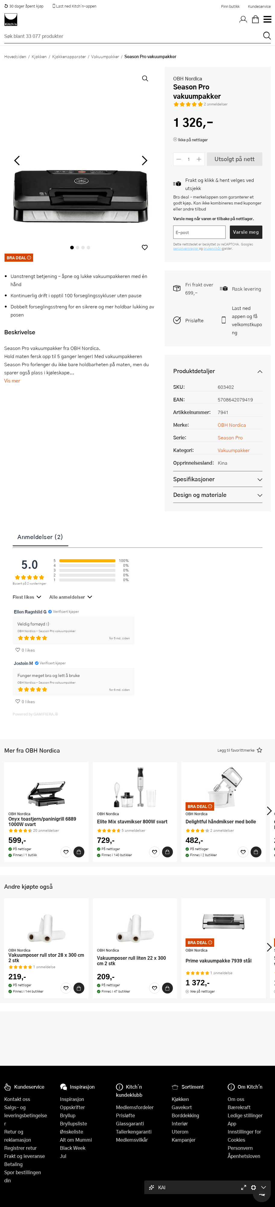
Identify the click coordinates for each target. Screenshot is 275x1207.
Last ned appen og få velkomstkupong (247, 320)
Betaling (13, 1164)
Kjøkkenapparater (69, 56)
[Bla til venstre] (17, 160)
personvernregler (186, 248)
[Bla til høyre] (144, 160)
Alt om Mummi (76, 1139)
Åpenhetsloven (244, 1155)
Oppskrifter (72, 1107)
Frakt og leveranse (24, 1155)
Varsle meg (246, 232)
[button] (145, 247)
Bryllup (67, 1115)
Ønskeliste (71, 1131)
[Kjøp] (78, 852)
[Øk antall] (199, 159)
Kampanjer (183, 1139)
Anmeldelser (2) (40, 536)
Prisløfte (194, 320)
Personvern (240, 1147)
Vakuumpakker (105, 56)
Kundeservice (259, 6)
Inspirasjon (72, 1099)
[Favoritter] (66, 852)
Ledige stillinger (245, 1115)
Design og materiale (200, 494)
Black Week (72, 1147)
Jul (63, 1155)
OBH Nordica (187, 78)
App (232, 1123)
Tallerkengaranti (134, 1131)
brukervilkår (213, 248)
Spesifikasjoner (193, 479)
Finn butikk (230, 6)
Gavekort (182, 1107)
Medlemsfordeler (135, 1107)
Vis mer (12, 380)
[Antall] (188, 159)
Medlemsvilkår (132, 1139)
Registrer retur (20, 1147)
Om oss (236, 1099)
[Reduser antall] (179, 159)
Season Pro (230, 437)
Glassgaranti (130, 1123)
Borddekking (185, 1115)
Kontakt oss (17, 1099)
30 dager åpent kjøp (23, 6)
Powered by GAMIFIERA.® (35, 714)
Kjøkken (39, 56)
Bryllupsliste (73, 1123)
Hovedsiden (15, 56)
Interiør (180, 1123)
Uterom (180, 1131)
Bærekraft (239, 1107)
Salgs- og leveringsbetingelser (25, 1115)
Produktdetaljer (194, 370)
